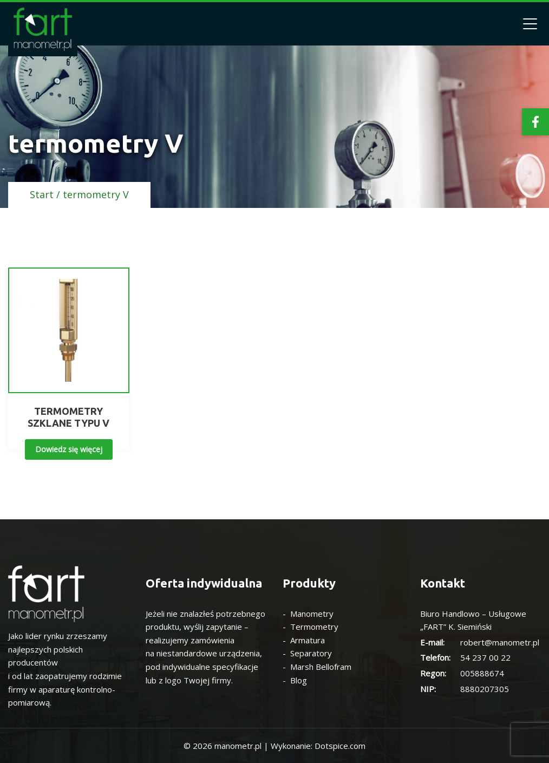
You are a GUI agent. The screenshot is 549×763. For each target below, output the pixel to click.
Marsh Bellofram (320, 666)
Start (42, 194)
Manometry (312, 613)
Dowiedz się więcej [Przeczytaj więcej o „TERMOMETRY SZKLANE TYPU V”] (68, 449)
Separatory (311, 653)
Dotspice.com (340, 745)
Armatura (307, 640)
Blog (298, 680)
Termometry (314, 626)
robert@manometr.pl (499, 642)
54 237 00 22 (485, 657)
